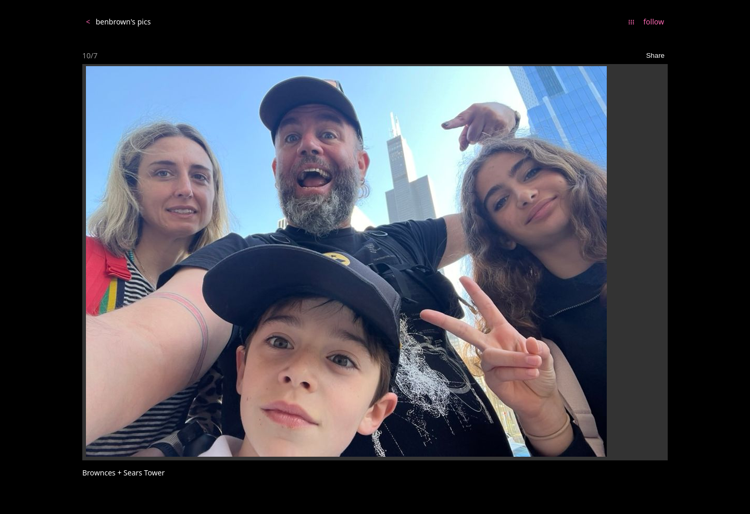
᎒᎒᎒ (631, 22)
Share (655, 55)
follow (653, 22)
